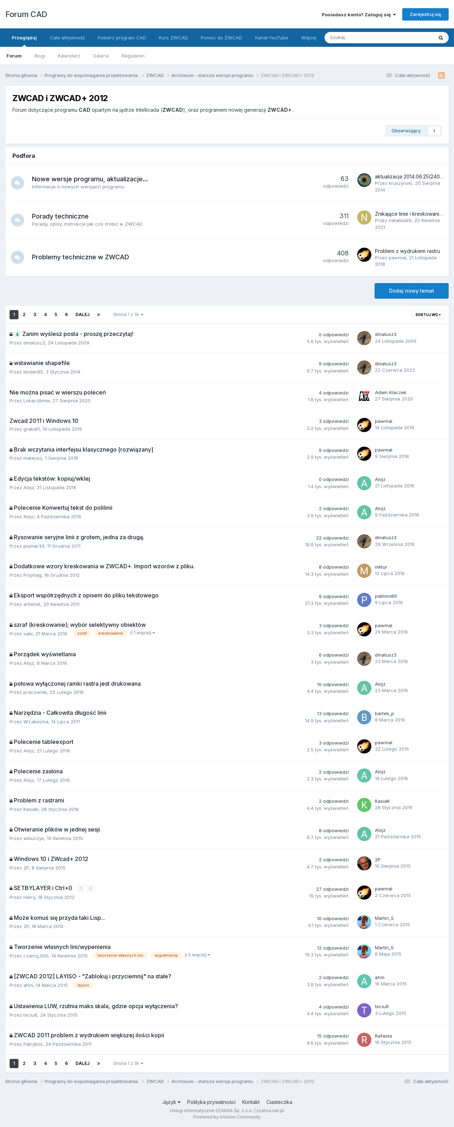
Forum (14, 56)
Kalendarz (69, 56)
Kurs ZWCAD (173, 37)
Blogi (39, 56)
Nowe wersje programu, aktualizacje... (91, 179)
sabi (28, 633)
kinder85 (33, 372)
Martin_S (384, 918)
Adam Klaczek (390, 392)
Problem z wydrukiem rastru (407, 251)
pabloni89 (386, 596)
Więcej (308, 37)
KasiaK (30, 809)
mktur (381, 567)
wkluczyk (33, 838)
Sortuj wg (428, 315)
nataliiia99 (400, 220)
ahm (28, 985)
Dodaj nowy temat (411, 291)
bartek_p (384, 713)
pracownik (35, 692)
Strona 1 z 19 (128, 314)
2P (26, 868)
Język (171, 1102)
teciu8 (30, 1014)
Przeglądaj (24, 41)
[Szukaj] (362, 37)
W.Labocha (35, 721)
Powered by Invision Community (227, 1116)
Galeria (101, 56)
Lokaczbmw (36, 400)
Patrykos (33, 1043)
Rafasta (383, 1035)
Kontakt (251, 1102)
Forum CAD (26, 14)
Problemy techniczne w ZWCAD (81, 257)
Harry (29, 897)
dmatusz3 (34, 343)
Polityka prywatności (211, 1102)
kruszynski (400, 183)
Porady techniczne (61, 216)
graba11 (31, 429)
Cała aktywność (67, 37)
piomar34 (33, 546)
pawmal (397, 257)
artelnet (31, 604)
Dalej (82, 314)
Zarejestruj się (425, 14)
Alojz (28, 487)
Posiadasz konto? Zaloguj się (359, 14)
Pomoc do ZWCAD (221, 37)
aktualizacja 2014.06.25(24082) (411, 176)
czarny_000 (36, 955)
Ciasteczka (279, 1102)
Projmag (32, 575)
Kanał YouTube (271, 37)
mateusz (32, 458)
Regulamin (133, 56)
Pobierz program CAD (122, 37)
